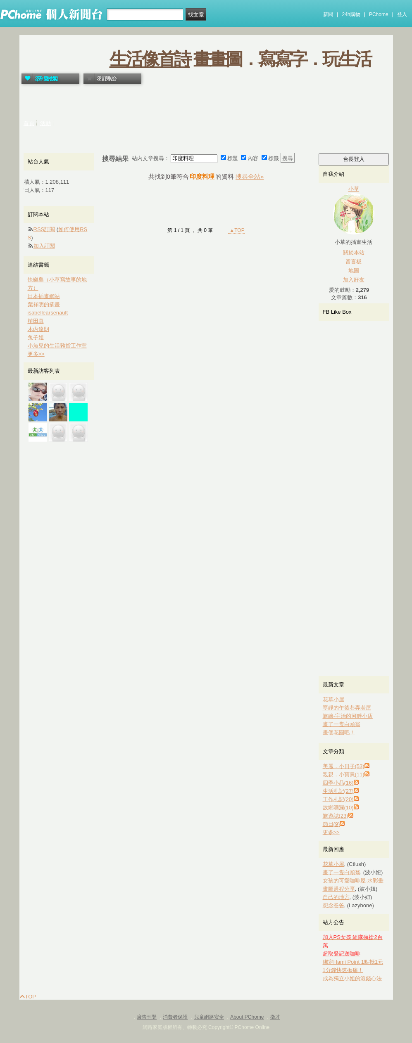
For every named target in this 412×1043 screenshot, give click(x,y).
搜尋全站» (250, 176)
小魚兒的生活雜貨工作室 (57, 346)
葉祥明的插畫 (44, 304)
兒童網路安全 (209, 1017)
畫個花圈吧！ (339, 732)
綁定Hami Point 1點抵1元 (353, 962)
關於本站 (353, 252)
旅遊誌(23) (335, 816)
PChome (378, 14)
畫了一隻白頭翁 (341, 724)
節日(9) (331, 824)
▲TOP (236, 230)
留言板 (353, 261)
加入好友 (353, 280)
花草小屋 (333, 699)
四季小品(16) (338, 783)
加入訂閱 (44, 246)
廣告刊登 (147, 1017)
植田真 (36, 321)
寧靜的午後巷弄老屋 (347, 708)
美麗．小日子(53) (343, 766)
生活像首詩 (150, 59)
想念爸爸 (333, 905)
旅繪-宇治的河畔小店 (348, 716)
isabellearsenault (48, 313)
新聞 (328, 14)
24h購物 (351, 14)
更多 (331, 832)
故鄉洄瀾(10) (338, 807)
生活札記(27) (338, 791)
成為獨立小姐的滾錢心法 (352, 978)
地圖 (353, 270)
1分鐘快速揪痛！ (343, 970)
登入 (402, 14)
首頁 (29, 123)
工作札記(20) (338, 799)
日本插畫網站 (44, 296)
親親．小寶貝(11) (343, 774)
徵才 (275, 1017)
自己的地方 (336, 897)
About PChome (247, 1017)
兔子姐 (36, 337)
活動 (45, 123)
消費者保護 (175, 1017)
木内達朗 (38, 329)
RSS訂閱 (44, 229)
